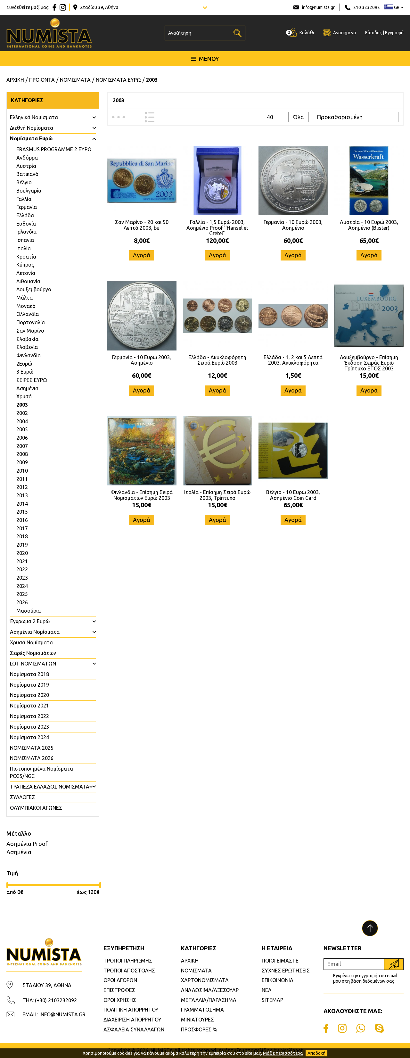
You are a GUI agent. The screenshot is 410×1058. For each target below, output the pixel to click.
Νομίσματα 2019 (29, 685)
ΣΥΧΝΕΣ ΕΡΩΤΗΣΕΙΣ (286, 970)
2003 (22, 405)
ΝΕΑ (267, 990)
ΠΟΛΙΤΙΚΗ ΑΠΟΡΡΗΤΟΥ (131, 1010)
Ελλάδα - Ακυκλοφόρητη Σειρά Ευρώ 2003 (217, 360)
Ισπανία (25, 240)
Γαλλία (23, 199)
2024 (22, 586)
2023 (22, 578)
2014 (22, 504)
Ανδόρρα (27, 158)
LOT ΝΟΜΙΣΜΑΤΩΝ (33, 663)
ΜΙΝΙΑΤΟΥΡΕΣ (197, 1019)
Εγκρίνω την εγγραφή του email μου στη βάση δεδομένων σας (365, 978)
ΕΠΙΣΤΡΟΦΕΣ (119, 990)
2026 (22, 602)
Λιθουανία (28, 281)
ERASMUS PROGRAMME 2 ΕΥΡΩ (54, 149)
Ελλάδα (25, 215)
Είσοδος (373, 32)
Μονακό (26, 306)
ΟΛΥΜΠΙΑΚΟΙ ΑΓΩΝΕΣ (36, 808)
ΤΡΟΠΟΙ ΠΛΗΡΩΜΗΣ (127, 960)
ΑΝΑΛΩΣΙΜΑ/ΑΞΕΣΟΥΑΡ (210, 990)
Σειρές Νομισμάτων (33, 653)
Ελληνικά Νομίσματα (34, 117)
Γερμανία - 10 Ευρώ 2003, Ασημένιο (293, 225)
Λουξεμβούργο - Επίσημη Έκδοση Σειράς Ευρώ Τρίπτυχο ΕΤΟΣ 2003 (369, 362)
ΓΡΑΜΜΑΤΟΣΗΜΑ (202, 1010)
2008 (22, 454)
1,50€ (293, 375)
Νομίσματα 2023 (29, 727)
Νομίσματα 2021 (29, 705)
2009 (22, 462)
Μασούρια (28, 611)
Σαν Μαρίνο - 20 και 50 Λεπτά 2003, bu (141, 225)
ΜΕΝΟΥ (205, 58)
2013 (22, 495)
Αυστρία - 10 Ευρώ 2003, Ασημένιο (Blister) (369, 225)
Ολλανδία (27, 314)
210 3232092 (366, 7)
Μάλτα (24, 298)
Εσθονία (26, 224)
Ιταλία (23, 248)
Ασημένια (27, 388)
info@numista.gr (318, 7)
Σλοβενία (27, 347)
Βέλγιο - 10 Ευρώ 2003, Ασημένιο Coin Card (293, 495)
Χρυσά (24, 396)
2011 (22, 479)
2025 (22, 594)
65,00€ (369, 240)
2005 (22, 429)
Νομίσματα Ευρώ (31, 138)
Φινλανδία (28, 355)
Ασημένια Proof (27, 843)
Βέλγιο (24, 182)
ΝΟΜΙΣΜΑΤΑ (196, 970)
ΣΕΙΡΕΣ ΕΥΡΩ (31, 380)
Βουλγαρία (28, 191)
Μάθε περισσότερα (283, 1053)
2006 (22, 438)
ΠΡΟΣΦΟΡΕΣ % (199, 1029)
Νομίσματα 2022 (29, 716)
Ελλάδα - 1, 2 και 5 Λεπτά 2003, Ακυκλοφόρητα (293, 360)
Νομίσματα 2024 (29, 737)
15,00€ (369, 375)
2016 (22, 520)
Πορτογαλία (30, 322)
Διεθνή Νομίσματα (31, 128)
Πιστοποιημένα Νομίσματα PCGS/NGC (41, 772)
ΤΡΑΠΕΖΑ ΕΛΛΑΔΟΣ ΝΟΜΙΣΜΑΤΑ (49, 786)
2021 (22, 561)
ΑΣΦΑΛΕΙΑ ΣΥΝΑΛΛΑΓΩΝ (133, 1029)
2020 (22, 553)
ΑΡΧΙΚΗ (190, 960)
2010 (22, 471)
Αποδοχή (316, 1053)
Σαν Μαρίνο (30, 331)
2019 (22, 545)
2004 (22, 421)
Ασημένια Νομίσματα (35, 632)
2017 (22, 528)
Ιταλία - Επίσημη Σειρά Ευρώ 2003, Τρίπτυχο (217, 495)
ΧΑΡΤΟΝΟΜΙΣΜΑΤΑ (205, 980)
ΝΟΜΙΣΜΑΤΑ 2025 (31, 748)
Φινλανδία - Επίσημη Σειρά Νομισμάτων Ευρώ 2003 (142, 495)
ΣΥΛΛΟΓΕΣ (22, 797)
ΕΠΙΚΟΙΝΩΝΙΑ (277, 980)
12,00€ (217, 375)
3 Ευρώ (24, 372)
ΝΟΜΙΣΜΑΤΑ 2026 (31, 758)
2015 (22, 512)
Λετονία (25, 273)
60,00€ (293, 240)
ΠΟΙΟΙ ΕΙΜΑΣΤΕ (280, 960)
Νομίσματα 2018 (29, 674)
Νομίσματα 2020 (29, 695)
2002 (22, 413)
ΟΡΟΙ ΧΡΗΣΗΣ (119, 1000)
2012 (22, 487)
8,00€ (142, 240)
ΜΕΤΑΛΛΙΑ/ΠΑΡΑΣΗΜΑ (208, 1000)
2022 (22, 569)
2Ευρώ (24, 364)
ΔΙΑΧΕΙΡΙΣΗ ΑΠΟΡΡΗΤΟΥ (132, 1019)
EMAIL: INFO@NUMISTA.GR (54, 1014)
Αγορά (141, 255)
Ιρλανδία (26, 232)
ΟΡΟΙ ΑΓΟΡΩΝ (120, 980)
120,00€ (217, 240)
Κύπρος (25, 265)
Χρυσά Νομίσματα (31, 642)
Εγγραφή (394, 32)
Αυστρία (26, 166)
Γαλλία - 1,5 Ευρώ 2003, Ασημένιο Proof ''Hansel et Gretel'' (217, 227)
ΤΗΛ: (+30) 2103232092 (49, 1000)
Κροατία (26, 257)
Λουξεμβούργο (33, 289)
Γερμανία (26, 207)
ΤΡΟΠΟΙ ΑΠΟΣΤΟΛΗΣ (129, 970)
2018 (22, 536)
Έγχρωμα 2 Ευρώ (30, 621)
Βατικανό (27, 174)
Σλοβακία (27, 339)
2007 (22, 446)
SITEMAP (272, 1000)
